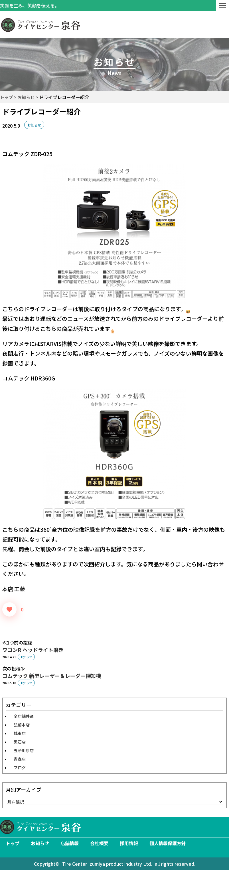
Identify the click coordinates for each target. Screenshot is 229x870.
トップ (12, 843)
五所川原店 (24, 750)
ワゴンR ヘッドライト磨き (33, 649)
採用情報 (129, 843)
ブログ (20, 767)
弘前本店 (22, 725)
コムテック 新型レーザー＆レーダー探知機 (51, 675)
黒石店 (20, 742)
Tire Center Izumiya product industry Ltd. (107, 863)
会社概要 (99, 843)
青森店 (20, 759)
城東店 (20, 733)
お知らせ (34, 124)
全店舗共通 (24, 716)
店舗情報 (69, 843)
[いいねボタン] (9, 609)
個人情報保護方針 (167, 843)
